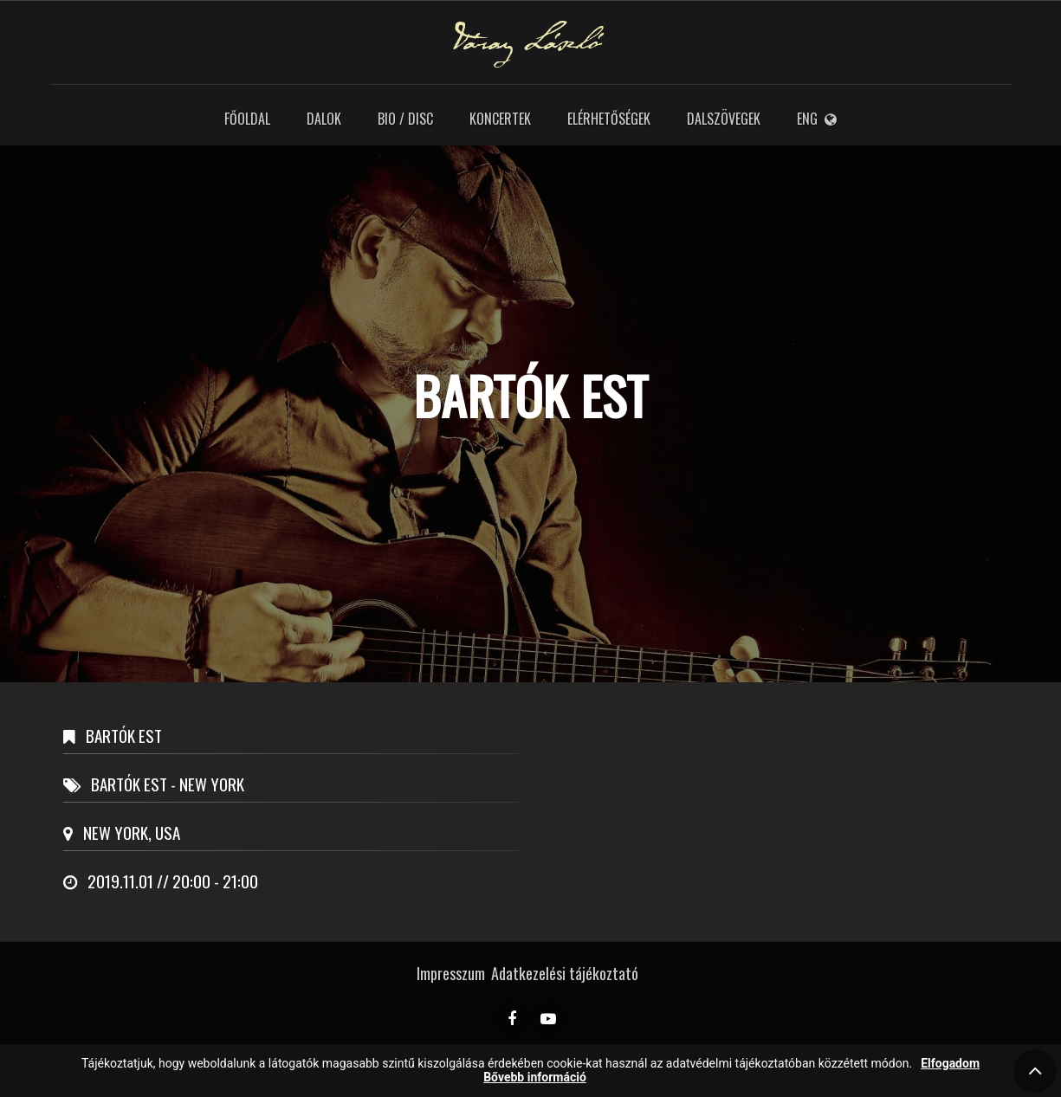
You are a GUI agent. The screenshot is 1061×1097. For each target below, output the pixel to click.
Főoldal (247, 118)
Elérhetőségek (608, 118)
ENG (817, 118)
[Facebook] (512, 1018)
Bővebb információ (534, 1077)
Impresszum (451, 973)
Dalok (324, 118)
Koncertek (500, 118)
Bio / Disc (405, 118)
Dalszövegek (723, 118)
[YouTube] (548, 1018)
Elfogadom (950, 1063)
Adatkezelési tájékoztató (564, 973)
